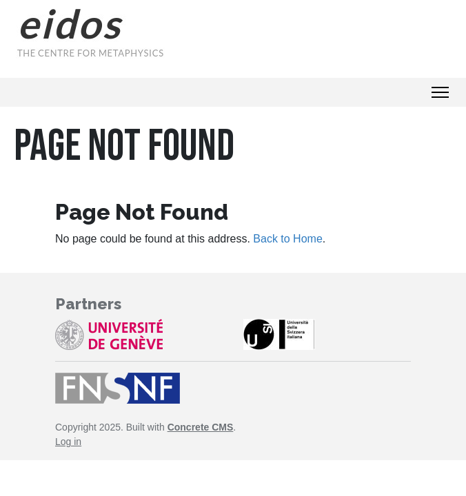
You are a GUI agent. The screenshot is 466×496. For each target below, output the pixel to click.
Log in (68, 441)
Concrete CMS (201, 427)
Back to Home (287, 239)
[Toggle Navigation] (440, 92)
